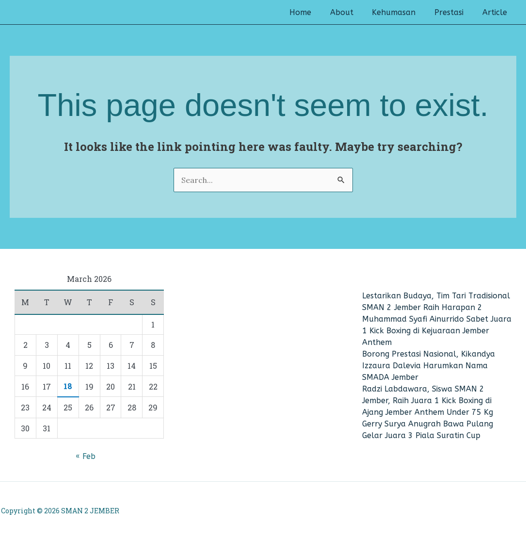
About (353, 12)
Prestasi (453, 12)
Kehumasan (402, 12)
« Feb (86, 456)
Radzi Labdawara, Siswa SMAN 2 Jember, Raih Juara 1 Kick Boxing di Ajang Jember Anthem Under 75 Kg (427, 400)
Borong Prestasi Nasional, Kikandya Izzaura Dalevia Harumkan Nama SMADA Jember (428, 365)
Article (496, 12)
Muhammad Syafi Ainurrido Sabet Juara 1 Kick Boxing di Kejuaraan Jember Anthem (436, 330)
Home (315, 12)
